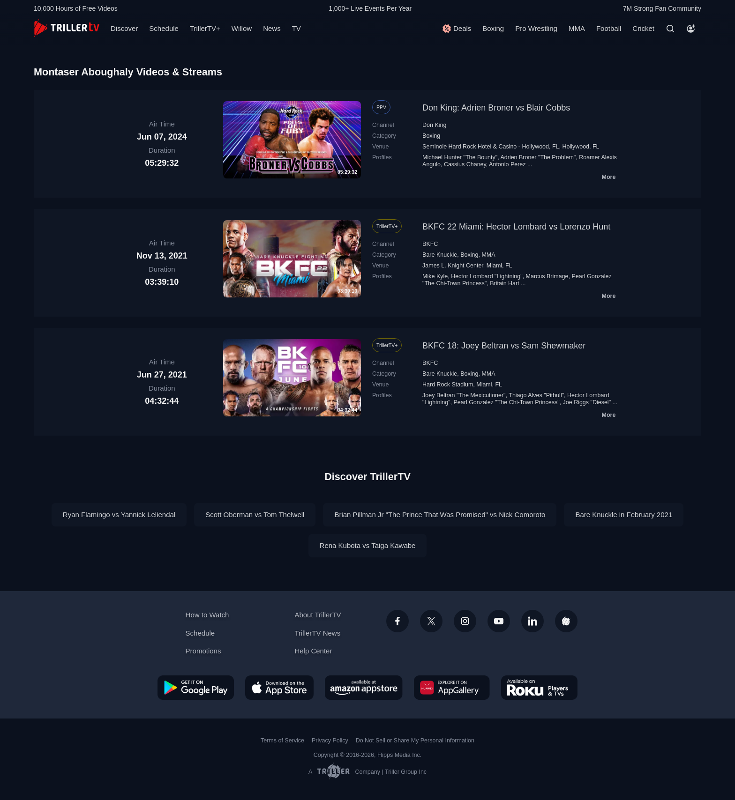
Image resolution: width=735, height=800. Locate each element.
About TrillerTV (317, 615)
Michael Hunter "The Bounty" (459, 157)
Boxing (493, 28)
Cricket (643, 28)
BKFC (430, 244)
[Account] (691, 28)
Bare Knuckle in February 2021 (623, 515)
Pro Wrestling (536, 28)
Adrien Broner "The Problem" (538, 157)
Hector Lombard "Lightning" (487, 276)
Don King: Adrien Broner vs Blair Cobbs (496, 107)
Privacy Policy (330, 740)
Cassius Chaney (465, 164)
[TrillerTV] (66, 28)
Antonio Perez (507, 164)
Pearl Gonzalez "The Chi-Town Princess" (507, 402)
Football (608, 28)
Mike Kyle (435, 276)
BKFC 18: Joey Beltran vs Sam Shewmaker (503, 345)
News (272, 28)
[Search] (670, 28)
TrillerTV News (317, 633)
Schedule (164, 28)
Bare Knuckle (439, 255)
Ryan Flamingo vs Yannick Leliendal (119, 515)
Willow (242, 28)
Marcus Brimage (547, 276)
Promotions (203, 651)
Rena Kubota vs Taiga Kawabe (368, 545)
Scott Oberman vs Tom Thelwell (254, 515)
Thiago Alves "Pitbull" (536, 395)
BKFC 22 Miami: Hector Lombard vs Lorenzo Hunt (516, 226)
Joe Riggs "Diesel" (587, 402)
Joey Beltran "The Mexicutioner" (463, 395)
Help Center (313, 651)
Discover (124, 28)
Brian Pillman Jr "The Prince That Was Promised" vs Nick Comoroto (439, 515)
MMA (577, 28)
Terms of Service (282, 740)
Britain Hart (504, 283)
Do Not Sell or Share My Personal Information (415, 740)
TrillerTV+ (205, 28)
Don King (434, 125)
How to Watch (207, 615)
